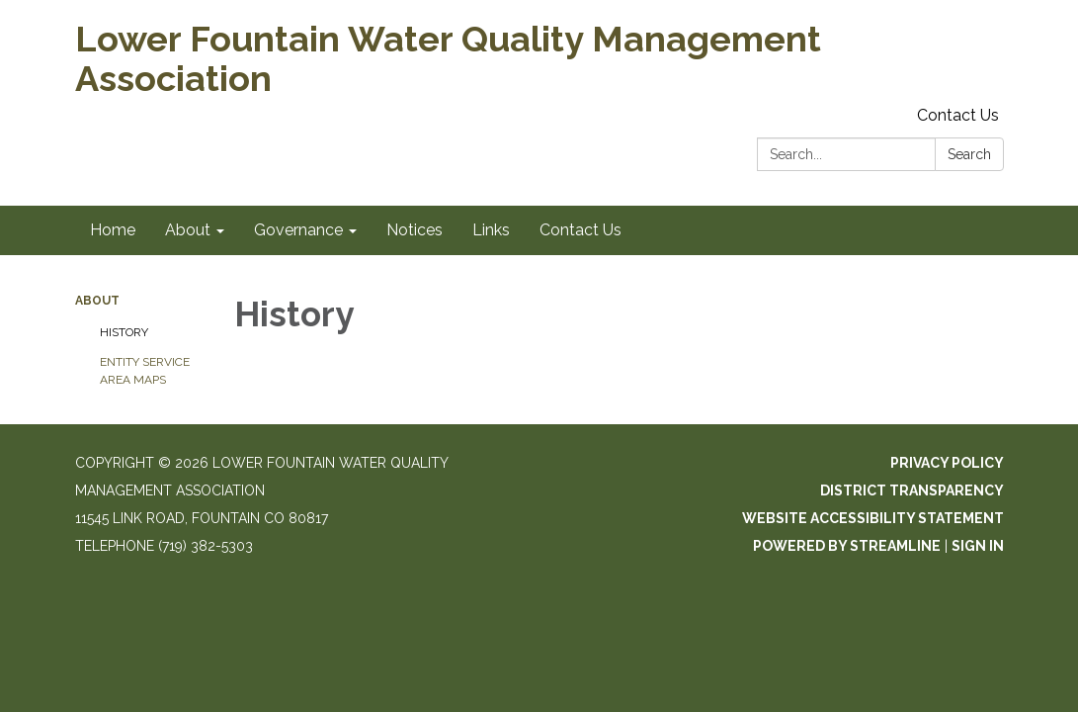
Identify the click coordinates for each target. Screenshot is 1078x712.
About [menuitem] (187, 230)
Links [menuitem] (491, 230)
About (97, 301)
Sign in (978, 546)
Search (969, 154)
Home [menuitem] (112, 230)
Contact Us (958, 115)
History (124, 332)
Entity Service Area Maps (145, 371)
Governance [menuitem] (298, 230)
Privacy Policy (947, 463)
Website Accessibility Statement (873, 518)
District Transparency (912, 490)
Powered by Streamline (847, 546)
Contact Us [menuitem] (580, 230)
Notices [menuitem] (414, 230)
